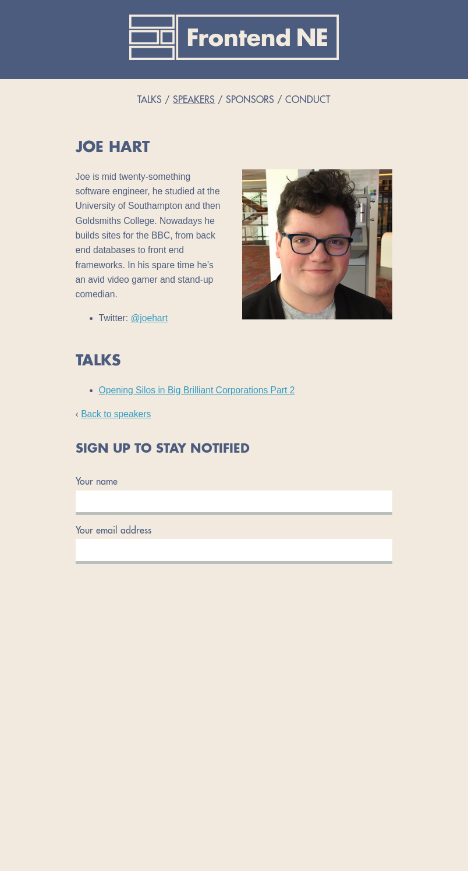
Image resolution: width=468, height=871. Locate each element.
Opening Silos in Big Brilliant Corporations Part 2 (197, 390)
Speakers (194, 100)
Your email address (113, 531)
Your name (97, 482)
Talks (149, 100)
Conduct (307, 100)
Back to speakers (116, 414)
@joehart (149, 318)
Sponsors (250, 100)
